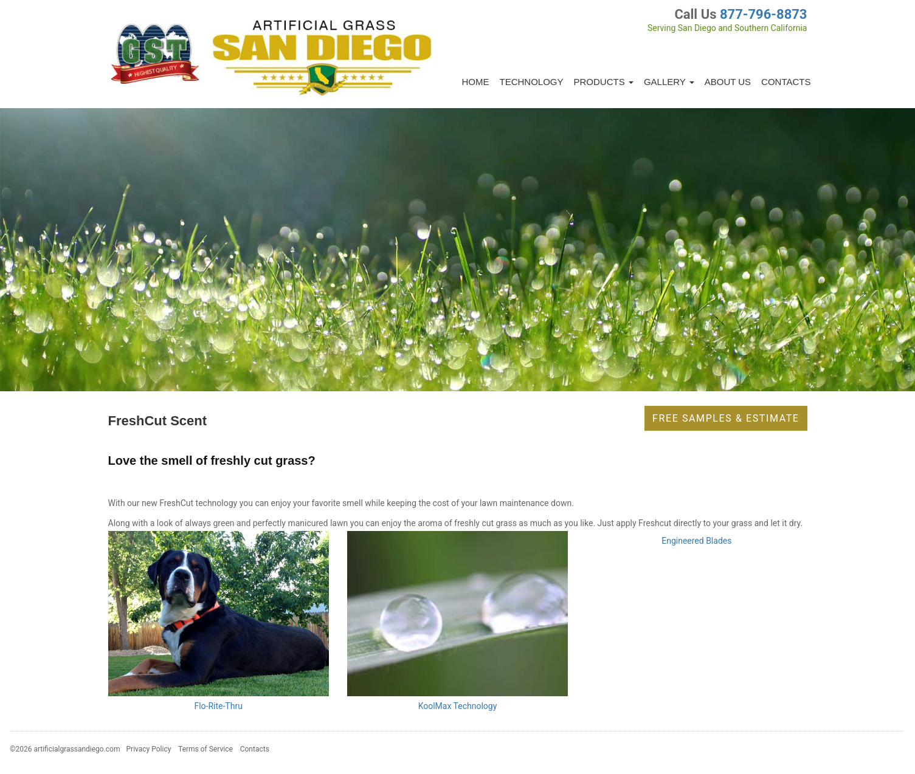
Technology (532, 82)
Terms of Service (205, 749)
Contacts (785, 82)
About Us (728, 82)
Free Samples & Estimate (725, 418)
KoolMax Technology (457, 706)
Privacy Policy (148, 749)
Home (475, 82)
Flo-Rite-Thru (218, 706)
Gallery (669, 82)
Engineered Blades (696, 541)
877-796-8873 (763, 14)
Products (604, 82)
